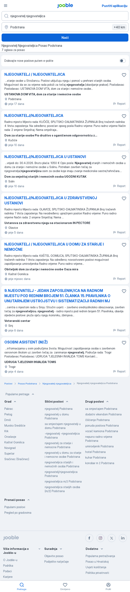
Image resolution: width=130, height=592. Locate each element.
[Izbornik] (6, 6)
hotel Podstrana (95, 452)
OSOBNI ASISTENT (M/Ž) (26, 342)
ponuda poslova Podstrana (102, 425)
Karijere (8, 576)
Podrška (8, 565)
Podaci (7, 571)
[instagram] (100, 538)
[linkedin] (123, 538)
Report (119, 103)
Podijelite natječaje (56, 561)
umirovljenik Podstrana (99, 446)
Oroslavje (10, 436)
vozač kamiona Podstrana (101, 431)
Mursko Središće (14, 425)
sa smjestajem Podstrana (101, 408)
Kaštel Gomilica (14, 442)
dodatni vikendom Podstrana (103, 414)
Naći (65, 38)
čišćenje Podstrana (97, 420)
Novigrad (10, 448)
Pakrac (8, 408)
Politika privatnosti (97, 572)
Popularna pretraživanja (100, 556)
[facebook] (89, 538)
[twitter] (112, 538)
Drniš (7, 420)
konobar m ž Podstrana (99, 463)
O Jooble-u (10, 560)
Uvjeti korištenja (96, 567)
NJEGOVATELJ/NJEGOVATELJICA (33, 115)
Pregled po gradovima (17, 512)
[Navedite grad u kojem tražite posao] (65, 27)
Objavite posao (53, 556)
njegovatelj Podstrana (58, 408)
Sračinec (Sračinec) (16, 459)
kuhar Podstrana (95, 457)
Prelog (8, 414)
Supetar (9, 453)
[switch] (122, 61)
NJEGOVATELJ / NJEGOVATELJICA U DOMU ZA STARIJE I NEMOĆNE (54, 247)
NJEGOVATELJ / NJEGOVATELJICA (34, 74)
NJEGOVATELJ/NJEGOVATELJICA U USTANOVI (45, 157)
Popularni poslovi (14, 507)
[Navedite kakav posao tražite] (65, 16)
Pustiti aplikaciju (114, 6)
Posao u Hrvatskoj (97, 561)
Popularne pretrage (20, 394)
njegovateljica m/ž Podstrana (63, 481)
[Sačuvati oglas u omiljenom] (124, 75)
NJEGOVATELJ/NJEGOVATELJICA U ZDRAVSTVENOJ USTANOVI (50, 200)
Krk (6, 431)
